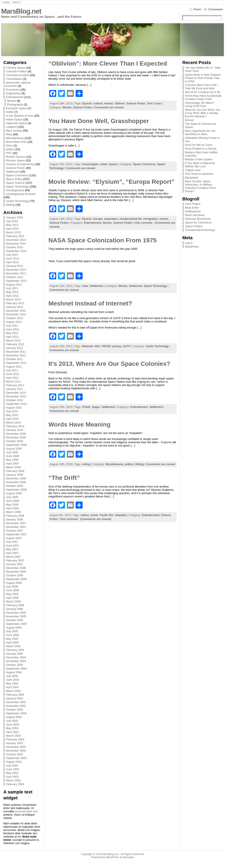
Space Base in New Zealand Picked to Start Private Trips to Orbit (202, 78)
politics (10, 149)
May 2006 (12, 594)
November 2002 (16, 750)
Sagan (96, 407)
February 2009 (15, 471)
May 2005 (12, 638)
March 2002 (13, 780)
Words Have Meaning (79, 424)
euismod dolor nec (26, 811)
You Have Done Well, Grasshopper (98, 121)
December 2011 (16, 351)
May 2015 (12, 225)
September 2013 (16, 280)
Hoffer (10, 112)
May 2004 (12, 683)
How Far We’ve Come (198, 144)
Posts (197, 9)
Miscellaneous (15, 138)
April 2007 (12, 553)
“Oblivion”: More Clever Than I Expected (107, 63)
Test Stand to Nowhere (199, 173)
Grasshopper (90, 164)
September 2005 (16, 623)
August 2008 (14, 493)
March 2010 (13, 422)
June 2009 (12, 456)
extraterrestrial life (130, 218)
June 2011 (12, 374)
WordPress (192, 246)
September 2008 (16, 489)
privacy (116, 346)
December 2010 (16, 392)
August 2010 (14, 407)
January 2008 (14, 519)
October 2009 (14, 441)
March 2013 (13, 299)
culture (84, 515)
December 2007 (16, 523)
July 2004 (12, 676)
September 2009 (16, 445)
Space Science (15, 182)
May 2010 (12, 415)
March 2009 (13, 467)
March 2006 (13, 601)
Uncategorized (15, 190)
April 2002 (12, 776)
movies (108, 103)
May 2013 (12, 292)
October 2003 (14, 709)
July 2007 (12, 541)
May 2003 (12, 728)
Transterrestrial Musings (200, 230)
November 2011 (16, 355)
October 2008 (14, 486)
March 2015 (13, 232)
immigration (150, 218)
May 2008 (12, 504)
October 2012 (14, 318)
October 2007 (14, 530)
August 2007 (14, 538)
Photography (15, 104)
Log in (189, 243)
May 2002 (12, 773)
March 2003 (13, 735)
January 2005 (14, 653)
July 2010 (12, 411)
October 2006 (14, 575)
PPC (9, 153)
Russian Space (15, 160)
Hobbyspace (193, 211)
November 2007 (16, 527)
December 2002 (16, 746)
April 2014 (12, 262)
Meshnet (87, 346)
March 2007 (13, 556)
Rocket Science (15, 156)
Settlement (12, 171)
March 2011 (13, 381)
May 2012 (12, 333)
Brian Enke (192, 207)
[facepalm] (191, 177)
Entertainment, (93, 222)
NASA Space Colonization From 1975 (102, 240)
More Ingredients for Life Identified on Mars (200, 132)
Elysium (87, 103)
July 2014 (12, 254)
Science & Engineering (20, 164)
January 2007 (14, 564)
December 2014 (16, 239)
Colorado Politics (16, 71)
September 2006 (16, 579)
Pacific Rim (107, 515)
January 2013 (14, 307)
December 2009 (16, 433)
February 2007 (15, 560)
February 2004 (15, 694)
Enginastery (13, 93)
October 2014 (14, 247)
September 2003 (16, 713)
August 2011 (14, 366)
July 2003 (12, 720)
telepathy (121, 515)
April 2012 (12, 336)
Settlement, (136, 286)
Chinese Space (15, 67)
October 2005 (14, 620)
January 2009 (14, 474)
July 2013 (12, 288)
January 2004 (14, 698)
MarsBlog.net (21, 11)
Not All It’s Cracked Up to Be (202, 92)
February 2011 (15, 385)
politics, (130, 464)
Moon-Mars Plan (16, 141)
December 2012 (16, 310)
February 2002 (15, 784)
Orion (9, 145)
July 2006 (12, 586)
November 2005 (16, 616)
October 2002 (14, 754)
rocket (103, 164)
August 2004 (14, 672)
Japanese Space (16, 123)
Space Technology (17, 186)
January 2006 (14, 609)
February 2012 (15, 344)
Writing (10, 204)
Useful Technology (17, 201)
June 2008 (12, 500)
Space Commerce (17, 175)
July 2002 (12, 765)
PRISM (106, 346)
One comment (143, 222)
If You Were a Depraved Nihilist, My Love (200, 164)
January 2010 (14, 430)
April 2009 (12, 463)
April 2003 (12, 732)
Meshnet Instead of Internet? (90, 303)
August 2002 (14, 761)
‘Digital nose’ (193, 170)
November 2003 (16, 705)
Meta (9, 134)
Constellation (14, 78)
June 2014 (12, 258)
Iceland (97, 103)
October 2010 (14, 400)
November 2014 (16, 243)
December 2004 (16, 657)
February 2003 (15, 739)
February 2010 (15, 426)
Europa (97, 218)
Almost (189, 120)
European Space (16, 108)
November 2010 (16, 396)
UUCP (126, 346)
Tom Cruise (154, 103)
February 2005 (15, 650)
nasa (85, 286)
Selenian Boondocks (198, 218)
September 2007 (16, 534)
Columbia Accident (17, 75)
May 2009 (12, 459)
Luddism (11, 127)
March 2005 (13, 646)
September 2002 (16, 758)
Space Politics (194, 226)
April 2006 (12, 597)
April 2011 (12, 377)
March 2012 (13, 340)
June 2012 (12, 329)
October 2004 (14, 664)
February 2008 (15, 515)
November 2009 (16, 437)
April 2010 (12, 418)
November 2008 (16, 482)
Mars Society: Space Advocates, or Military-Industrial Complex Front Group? (200, 186)
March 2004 (13, 691)
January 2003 (14, 743)
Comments (215, 9)
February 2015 (15, 236)
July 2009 (12, 452)
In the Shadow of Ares (19, 115)
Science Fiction (15, 168)
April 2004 (12, 687)
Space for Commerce (198, 222)
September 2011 (16, 362)
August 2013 (14, 284)
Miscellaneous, (115, 464)
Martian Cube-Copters (199, 159)
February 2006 (15, 605)
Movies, (67, 107)
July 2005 (12, 631)
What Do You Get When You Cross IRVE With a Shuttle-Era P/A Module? (202, 113)
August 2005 (14, 627)
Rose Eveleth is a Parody (201, 148)
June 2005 (12, 635)
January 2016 (14, 217)
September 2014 (16, 251)
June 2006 (12, 590)
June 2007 (12, 545)
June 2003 (12, 724)
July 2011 (12, 370)
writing (86, 464)
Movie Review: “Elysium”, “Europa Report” (111, 181)
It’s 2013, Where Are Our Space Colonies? (109, 363)
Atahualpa (128, 857)
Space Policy (14, 179)
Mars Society (14, 130)
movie (94, 515)
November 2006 (16, 571)
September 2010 (16, 403)
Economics (13, 89)
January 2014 (14, 266)
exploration (111, 218)
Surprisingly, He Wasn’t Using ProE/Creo (199, 104)
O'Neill (86, 407)
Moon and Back (195, 215)
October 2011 (14, 359)
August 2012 (14, 321)
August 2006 (14, 582)
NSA (97, 346)
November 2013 (16, 273)
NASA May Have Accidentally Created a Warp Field (203, 97)
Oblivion (119, 103)
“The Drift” (64, 477)
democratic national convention (16, 84)
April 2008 (12, 508)
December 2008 (16, 478)
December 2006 (16, 568)
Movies (11, 100)
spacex (113, 164)
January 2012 (14, 348)
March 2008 (13, 512)
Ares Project (192, 203)
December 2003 (16, 702)
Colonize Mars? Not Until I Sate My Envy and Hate (201, 86)
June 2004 (12, 679)
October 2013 (14, 277)
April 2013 (12, 295)
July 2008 (12, 497)
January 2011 (14, 389)
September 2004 (16, 668)
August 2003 (14, 717)
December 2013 (16, 269)
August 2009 (14, 448)
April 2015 (12, 228)
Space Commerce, (145, 164)
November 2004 (16, 661)
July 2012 (12, 325)
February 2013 (15, 303)
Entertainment (15, 97)
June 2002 (12, 769)
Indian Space (14, 119)
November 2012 (16, 314)
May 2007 (12, 549)
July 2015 (12, 221)
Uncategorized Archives (20, 194)
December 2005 (16, 612)
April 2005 (12, 642)
